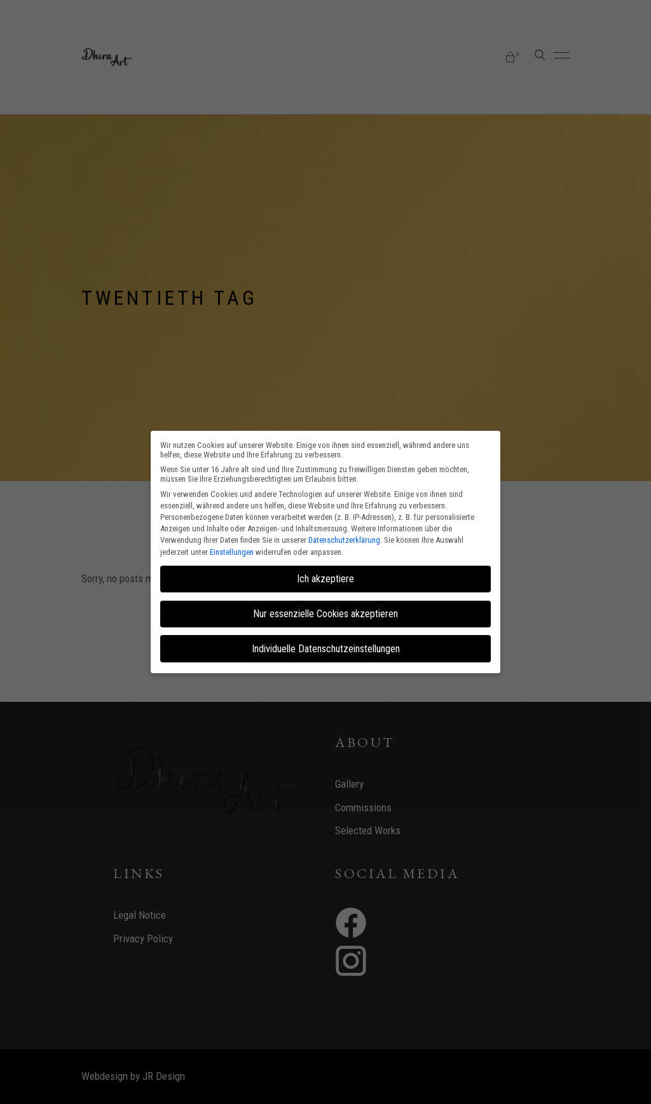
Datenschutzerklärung (344, 540)
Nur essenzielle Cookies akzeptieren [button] (325, 614)
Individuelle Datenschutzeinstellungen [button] (326, 649)
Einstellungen (232, 552)
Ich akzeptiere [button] (325, 579)
